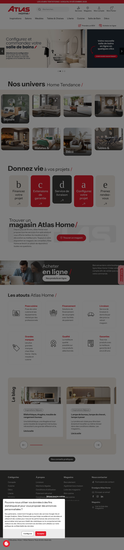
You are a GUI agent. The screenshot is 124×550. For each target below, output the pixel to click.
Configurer (27, 534)
